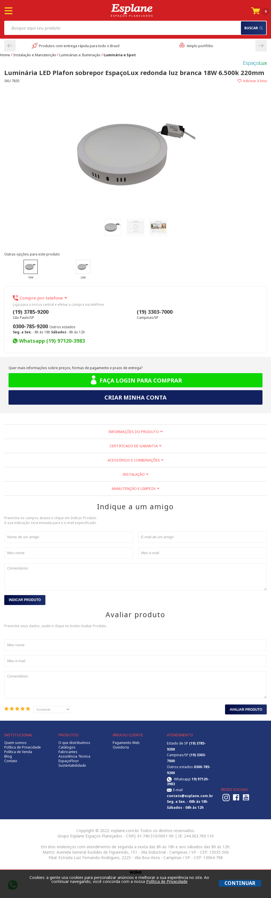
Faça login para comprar (135, 380)
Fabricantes (67, 752)
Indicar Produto (25, 600)
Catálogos (66, 747)
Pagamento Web (126, 743)
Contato (10, 761)
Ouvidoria (121, 747)
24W (83, 269)
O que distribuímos (74, 743)
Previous (10, 45)
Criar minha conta (135, 397)
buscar (253, 28)
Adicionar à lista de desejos (201, 80)
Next (261, 45)
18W (31, 269)
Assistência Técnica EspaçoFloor (74, 758)
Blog (8, 756)
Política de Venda (18, 752)
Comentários (135, 577)
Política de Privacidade (22, 747)
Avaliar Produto (246, 710)
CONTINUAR (239, 883)
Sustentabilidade (72, 765)
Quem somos (15, 743)
